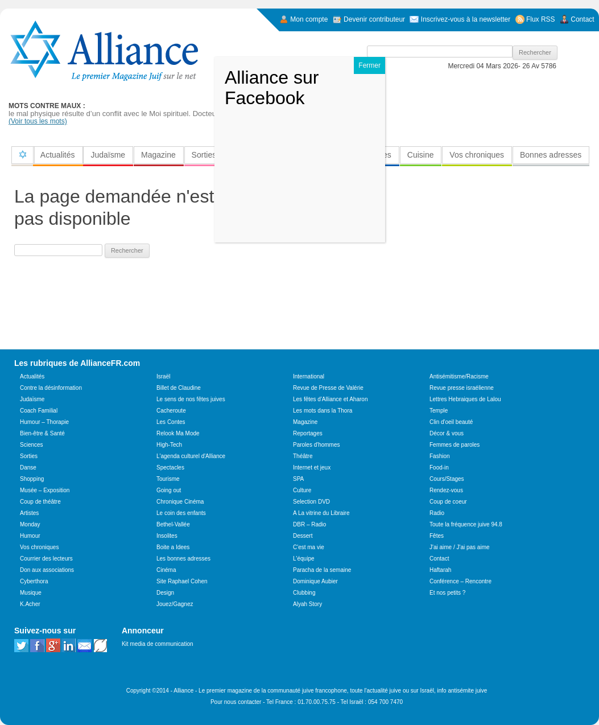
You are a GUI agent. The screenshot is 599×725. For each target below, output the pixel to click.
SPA (298, 479)
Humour (30, 536)
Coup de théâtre (40, 502)
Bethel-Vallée (173, 524)
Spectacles (170, 467)
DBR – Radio (309, 524)
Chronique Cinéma (180, 502)
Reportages (308, 433)
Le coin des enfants (181, 513)
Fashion (439, 456)
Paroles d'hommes (316, 445)
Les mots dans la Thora (322, 410)
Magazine (158, 154)
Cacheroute (171, 410)
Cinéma (166, 570)
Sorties (204, 154)
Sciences (31, 445)
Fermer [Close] (369, 65)
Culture (302, 490)
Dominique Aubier (315, 581)
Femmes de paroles (454, 445)
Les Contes (170, 422)
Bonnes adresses (550, 154)
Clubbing (304, 593)
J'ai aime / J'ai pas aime (459, 547)
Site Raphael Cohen (182, 581)
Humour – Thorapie (44, 422)
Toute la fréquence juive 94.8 (465, 524)
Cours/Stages (446, 479)
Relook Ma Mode (178, 433)
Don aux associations (47, 570)
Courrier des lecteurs (46, 558)
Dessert (302, 536)
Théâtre (302, 456)
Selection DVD (311, 502)
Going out (168, 490)
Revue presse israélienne (461, 388)
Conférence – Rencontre (460, 581)
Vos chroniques (476, 154)
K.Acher (30, 604)
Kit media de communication (157, 644)
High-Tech (169, 445)
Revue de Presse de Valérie (328, 388)
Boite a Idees (172, 547)
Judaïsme (107, 154)
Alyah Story (307, 604)
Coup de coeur (448, 502)
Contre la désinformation (51, 388)
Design (165, 593)
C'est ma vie (308, 547)
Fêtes (436, 536)
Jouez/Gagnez (174, 604)
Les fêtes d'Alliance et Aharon (330, 399)
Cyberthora (34, 581)
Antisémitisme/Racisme (459, 376)
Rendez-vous (446, 490)
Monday (30, 524)
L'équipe (304, 558)
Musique (31, 593)
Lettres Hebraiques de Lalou (465, 399)
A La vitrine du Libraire (321, 513)
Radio (436, 513)
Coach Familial (38, 410)
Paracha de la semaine (322, 570)
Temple (438, 410)
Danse (28, 467)
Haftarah (440, 570)
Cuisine (420, 154)
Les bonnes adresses (183, 558)
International (308, 376)
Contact (439, 558)
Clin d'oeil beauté (451, 422)
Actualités (57, 154)
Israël (163, 376)
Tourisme (168, 479)
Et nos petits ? (447, 593)
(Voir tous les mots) (38, 121)
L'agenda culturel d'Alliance (190, 456)
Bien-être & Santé (42, 433)
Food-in (439, 467)
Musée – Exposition (44, 490)
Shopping (32, 479)
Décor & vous (446, 433)
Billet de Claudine (178, 388)
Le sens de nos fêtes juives (190, 399)
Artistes (29, 513)
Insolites (166, 536)
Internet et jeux (312, 467)
